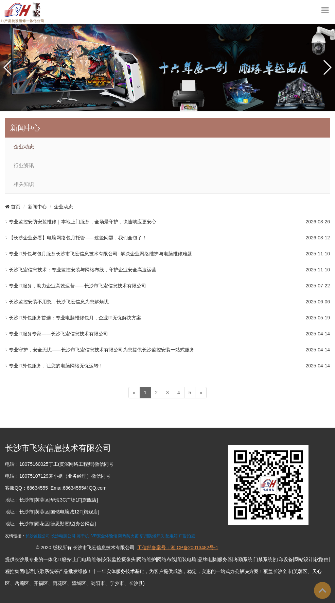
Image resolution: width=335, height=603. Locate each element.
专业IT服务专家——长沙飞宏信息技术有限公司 (58, 333)
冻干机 (83, 536)
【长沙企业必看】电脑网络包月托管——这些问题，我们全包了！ (78, 237)
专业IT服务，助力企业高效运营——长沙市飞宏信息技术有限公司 (77, 285)
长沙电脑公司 (63, 536)
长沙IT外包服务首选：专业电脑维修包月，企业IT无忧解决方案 (75, 317)
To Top (322, 590)
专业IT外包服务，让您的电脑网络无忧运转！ (56, 365)
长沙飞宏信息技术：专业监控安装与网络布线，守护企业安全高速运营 (82, 269)
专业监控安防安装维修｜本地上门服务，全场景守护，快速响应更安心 (82, 221)
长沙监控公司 (37, 536)
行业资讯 (24, 165)
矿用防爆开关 (152, 536)
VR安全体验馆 (104, 536)
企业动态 (24, 146)
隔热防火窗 (128, 536)
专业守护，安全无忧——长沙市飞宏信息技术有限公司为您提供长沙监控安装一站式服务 (101, 349)
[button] (8, 67)
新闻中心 (37, 206)
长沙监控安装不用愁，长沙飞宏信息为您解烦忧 (59, 301)
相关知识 (24, 184)
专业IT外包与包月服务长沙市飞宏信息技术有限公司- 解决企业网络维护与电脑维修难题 (100, 253)
